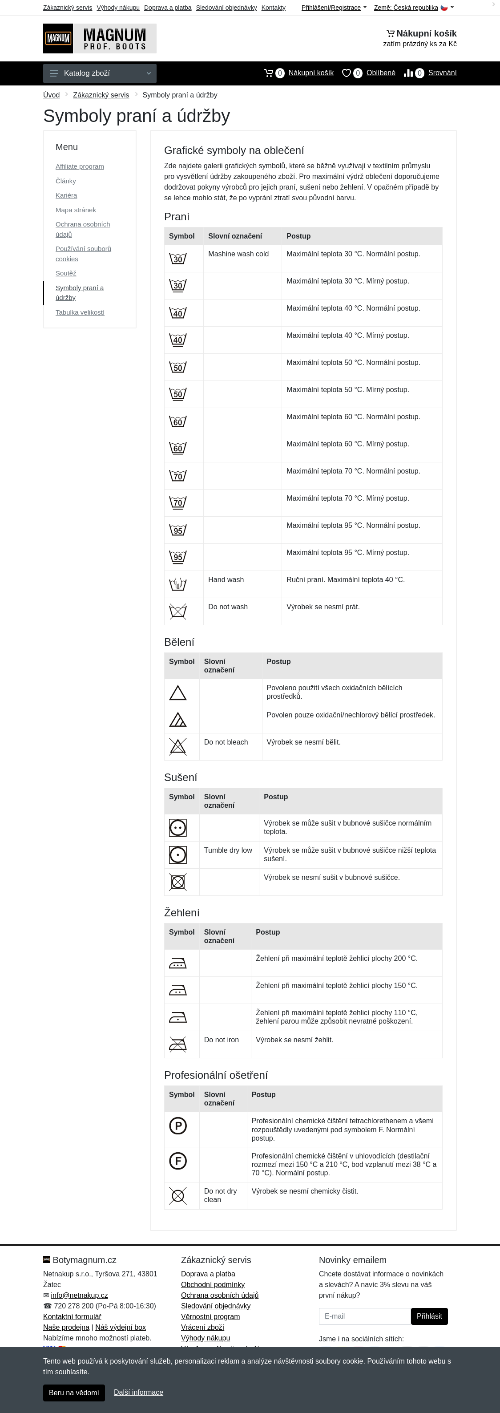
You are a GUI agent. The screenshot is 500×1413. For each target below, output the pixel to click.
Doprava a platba (168, 7)
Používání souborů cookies (83, 254)
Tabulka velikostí (80, 312)
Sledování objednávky (226, 7)
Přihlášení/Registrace (334, 7)
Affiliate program (80, 166)
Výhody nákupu (118, 7)
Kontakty (274, 7)
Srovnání (426, 73)
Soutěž (66, 273)
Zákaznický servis (67, 7)
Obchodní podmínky (213, 1284)
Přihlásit (429, 1316)
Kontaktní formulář (72, 1316)
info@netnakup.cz (79, 1295)
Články (66, 181)
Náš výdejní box (120, 1327)
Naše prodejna (66, 1327)
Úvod (51, 95)
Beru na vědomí (74, 1393)
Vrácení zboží (202, 1327)
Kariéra (66, 195)
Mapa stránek (76, 210)
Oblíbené (364, 73)
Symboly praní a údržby (80, 293)
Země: (414, 7)
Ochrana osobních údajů (83, 229)
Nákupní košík (295, 73)
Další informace (138, 1392)
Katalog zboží (100, 73)
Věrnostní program (210, 1316)
